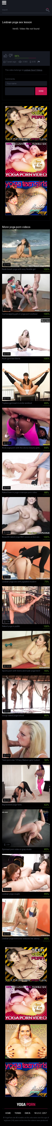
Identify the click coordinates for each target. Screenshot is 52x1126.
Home (8, 1113)
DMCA (27, 1113)
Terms (18, 1113)
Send (41, 91)
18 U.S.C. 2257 (40, 1113)
